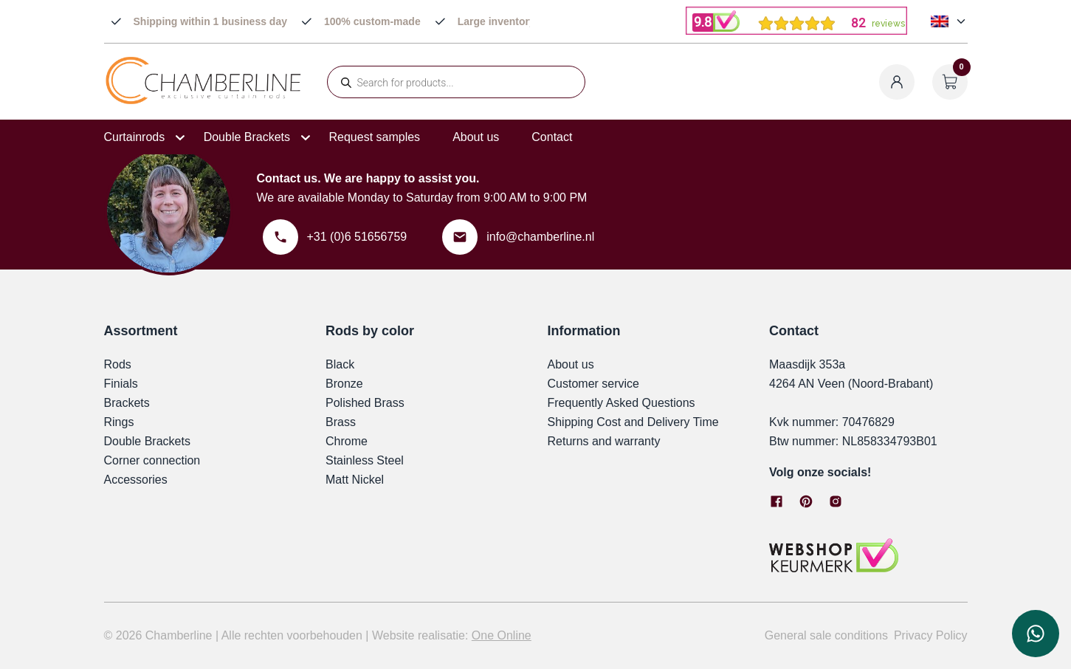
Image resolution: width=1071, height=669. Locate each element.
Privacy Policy (931, 635)
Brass (341, 422)
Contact (551, 137)
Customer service (593, 383)
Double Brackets (247, 137)
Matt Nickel (355, 479)
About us (475, 137)
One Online (501, 635)
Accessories (136, 479)
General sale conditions (826, 635)
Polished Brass (365, 403)
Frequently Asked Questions (621, 403)
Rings (119, 422)
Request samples (375, 137)
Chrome (347, 441)
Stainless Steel (365, 460)
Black (340, 364)
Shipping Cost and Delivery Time (633, 422)
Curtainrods (134, 137)
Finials (121, 383)
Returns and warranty (604, 441)
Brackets (127, 403)
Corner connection (152, 460)
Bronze (344, 383)
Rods (117, 364)
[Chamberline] (203, 101)
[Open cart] (950, 82)
